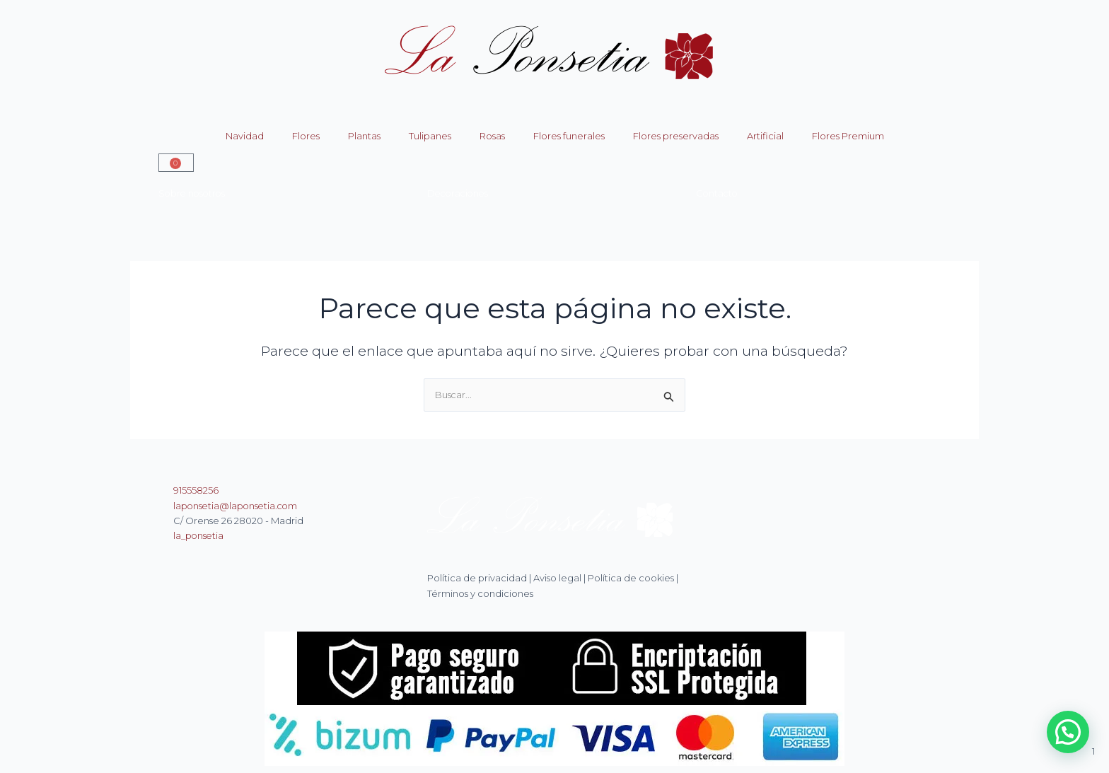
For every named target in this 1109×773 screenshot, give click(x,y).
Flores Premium (848, 135)
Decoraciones (459, 193)
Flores (306, 135)
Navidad (245, 135)
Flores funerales (569, 135)
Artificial (765, 135)
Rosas (492, 135)
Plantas (364, 135)
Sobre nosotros (193, 193)
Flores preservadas (676, 135)
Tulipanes (430, 135)
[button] (1068, 732)
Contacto (718, 193)
